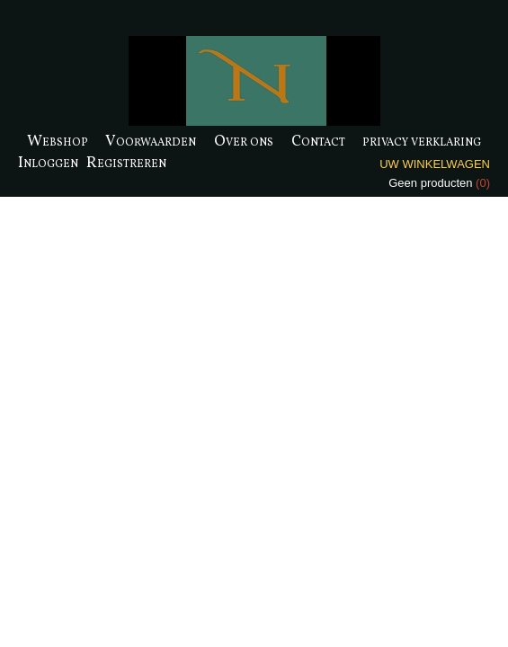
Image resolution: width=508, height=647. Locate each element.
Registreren (126, 163)
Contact (318, 141)
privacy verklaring (421, 141)
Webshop (57, 141)
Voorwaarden (150, 141)
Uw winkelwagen (434, 164)
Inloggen (48, 163)
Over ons (243, 141)
